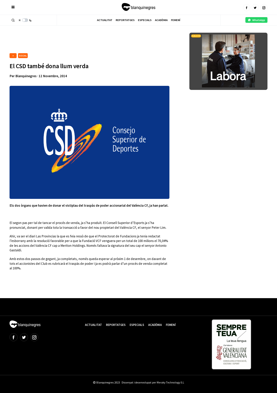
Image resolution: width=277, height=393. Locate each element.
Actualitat (104, 20)
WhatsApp (256, 20)
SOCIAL (23, 55)
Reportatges (125, 20)
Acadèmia (161, 20)
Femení (175, 20)
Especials (145, 20)
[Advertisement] (74, 42)
